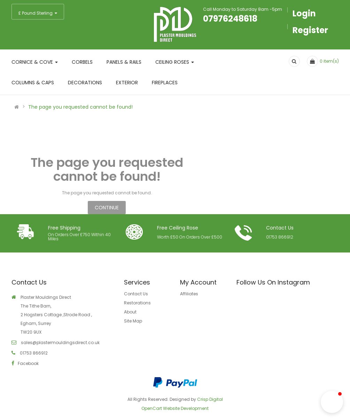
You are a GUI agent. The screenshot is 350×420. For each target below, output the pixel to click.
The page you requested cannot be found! (80, 107)
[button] (332, 402)
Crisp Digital (210, 399)
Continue (107, 207)
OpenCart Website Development (175, 408)
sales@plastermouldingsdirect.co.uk (60, 342)
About (130, 312)
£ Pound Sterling (37, 13)
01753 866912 (279, 237)
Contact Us (136, 294)
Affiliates (189, 294)
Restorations (137, 303)
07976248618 (230, 18)
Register (310, 30)
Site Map (133, 321)
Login (304, 13)
